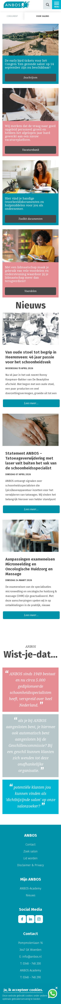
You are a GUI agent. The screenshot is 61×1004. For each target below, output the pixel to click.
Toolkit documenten (30, 218)
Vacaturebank (30, 149)
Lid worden (30, 858)
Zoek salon (30, 851)
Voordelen (30, 291)
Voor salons (42, 16)
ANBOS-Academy (30, 888)
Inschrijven (30, 77)
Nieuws (30, 895)
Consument (12, 16)
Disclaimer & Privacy (30, 865)
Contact (30, 844)
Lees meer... (31, 403)
